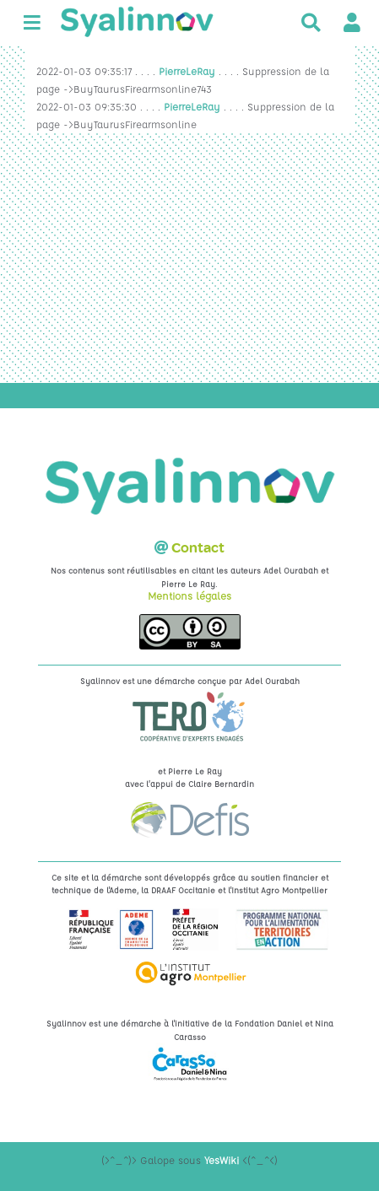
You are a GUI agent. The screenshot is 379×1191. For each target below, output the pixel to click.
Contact (198, 548)
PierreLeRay (187, 71)
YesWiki (221, 1160)
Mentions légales (189, 595)
